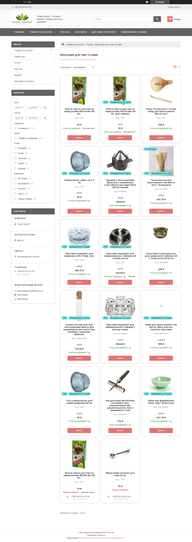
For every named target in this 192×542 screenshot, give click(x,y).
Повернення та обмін (133, 32)
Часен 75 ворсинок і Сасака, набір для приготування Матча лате (161, 111)
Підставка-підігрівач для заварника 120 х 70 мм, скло (79, 254)
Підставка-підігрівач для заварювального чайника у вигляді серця (120, 327)
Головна (19, 32)
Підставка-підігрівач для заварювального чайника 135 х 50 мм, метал (120, 256)
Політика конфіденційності (113, 538)
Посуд (89, 44)
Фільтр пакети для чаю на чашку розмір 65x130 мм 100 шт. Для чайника (120, 111)
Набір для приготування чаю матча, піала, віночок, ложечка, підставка (161, 327)
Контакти (80, 32)
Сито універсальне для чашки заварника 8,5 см (79, 401)
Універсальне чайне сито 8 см (79, 181)
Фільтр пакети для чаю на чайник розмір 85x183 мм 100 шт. (79, 475)
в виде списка (179, 67)
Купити (79, 138)
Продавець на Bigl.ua (96, 535)
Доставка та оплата (104, 32)
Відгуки (18, 75)
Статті (17, 63)
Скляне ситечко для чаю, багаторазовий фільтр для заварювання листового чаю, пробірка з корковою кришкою (79, 329)
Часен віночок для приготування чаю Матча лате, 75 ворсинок (161, 182)
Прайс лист (20, 56)
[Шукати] (157, 19)
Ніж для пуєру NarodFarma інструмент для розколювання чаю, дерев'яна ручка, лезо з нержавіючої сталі (120, 405)
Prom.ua (110, 532)
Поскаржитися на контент (90, 538)
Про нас (65, 32)
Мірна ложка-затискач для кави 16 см (120, 474)
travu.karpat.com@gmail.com (30, 291)
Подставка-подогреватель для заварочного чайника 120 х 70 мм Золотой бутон (161, 256)
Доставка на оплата (24, 81)
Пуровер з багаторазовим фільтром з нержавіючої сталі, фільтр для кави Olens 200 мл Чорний (120, 184)
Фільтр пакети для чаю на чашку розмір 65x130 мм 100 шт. (79, 111)
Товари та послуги (41, 32)
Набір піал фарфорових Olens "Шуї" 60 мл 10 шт (161, 401)
